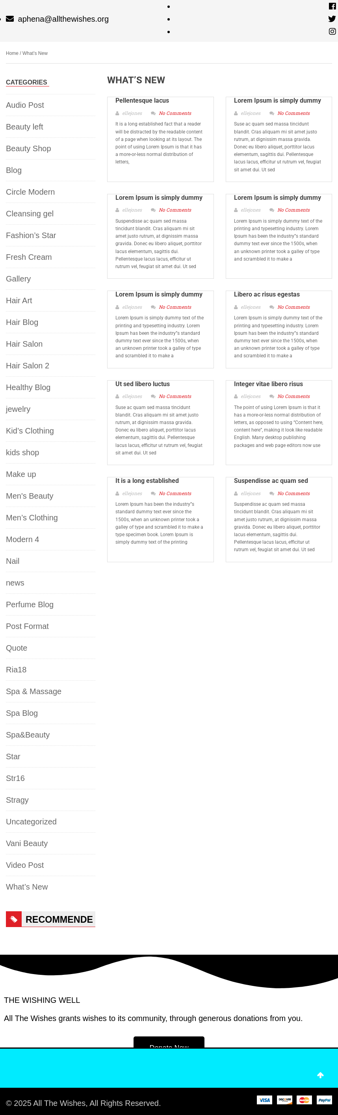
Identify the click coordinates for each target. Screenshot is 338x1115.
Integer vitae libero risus (268, 384)
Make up (21, 474)
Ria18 (16, 669)
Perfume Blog (30, 604)
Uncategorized (31, 821)
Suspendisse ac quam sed (271, 480)
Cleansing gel (30, 213)
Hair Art (19, 300)
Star (13, 756)
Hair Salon (24, 344)
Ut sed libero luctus (142, 384)
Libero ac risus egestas (267, 294)
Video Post (25, 865)
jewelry (18, 409)
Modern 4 (22, 539)
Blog (14, 170)
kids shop (22, 452)
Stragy (17, 800)
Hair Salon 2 (27, 365)
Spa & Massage (33, 691)
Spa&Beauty (28, 734)
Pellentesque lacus (142, 100)
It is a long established (147, 480)
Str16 (15, 778)
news (15, 582)
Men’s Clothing (32, 517)
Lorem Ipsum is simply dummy (277, 100)
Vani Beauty (27, 843)
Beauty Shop (28, 148)
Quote (16, 648)
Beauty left (24, 126)
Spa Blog (22, 713)
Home (12, 53)
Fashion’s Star (31, 235)
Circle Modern (30, 192)
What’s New (27, 886)
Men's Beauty (30, 496)
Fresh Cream (29, 257)
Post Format (27, 626)
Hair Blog (22, 322)
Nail (12, 561)
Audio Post (25, 105)
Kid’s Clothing (30, 430)
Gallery (18, 278)
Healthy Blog (28, 387)
